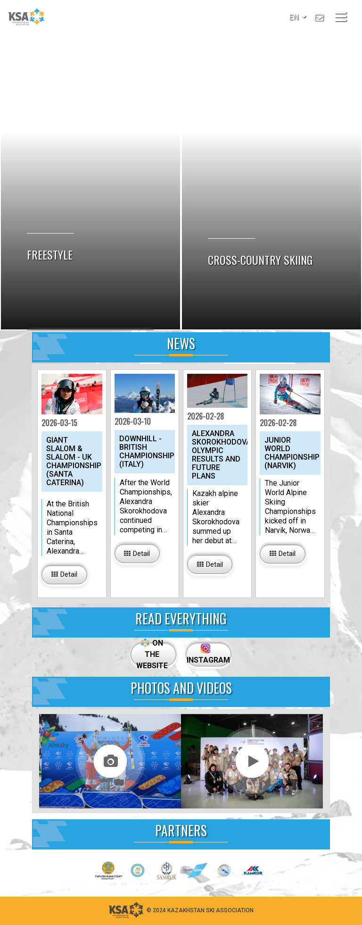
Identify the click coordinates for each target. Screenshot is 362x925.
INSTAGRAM (207, 654)
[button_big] (64, 574)
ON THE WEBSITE (152, 654)
